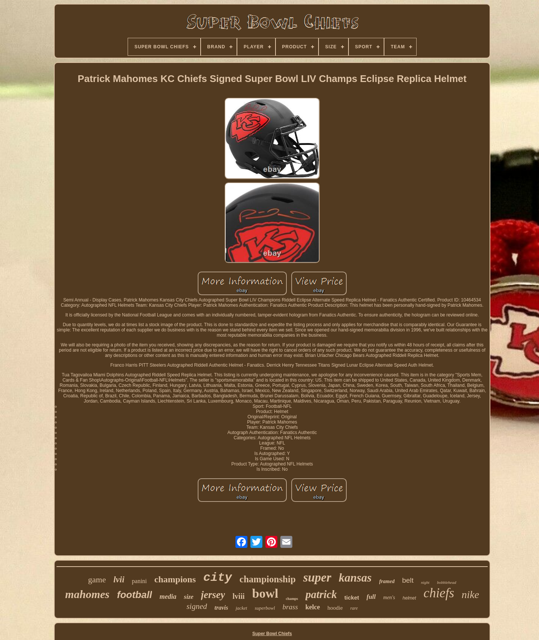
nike (470, 594)
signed (196, 606)
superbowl (265, 608)
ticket (351, 597)
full (371, 596)
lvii (118, 579)
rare (354, 608)
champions (175, 579)
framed (387, 581)
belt (408, 580)
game (97, 579)
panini (139, 581)
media (167, 596)
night (425, 582)
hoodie (335, 608)
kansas (355, 577)
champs (292, 599)
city (217, 578)
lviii (238, 596)
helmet (409, 598)
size (189, 596)
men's (389, 597)
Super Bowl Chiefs (272, 633)
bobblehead (446, 582)
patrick (321, 594)
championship (268, 579)
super (317, 577)
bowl (265, 593)
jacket (241, 608)
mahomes (87, 594)
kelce (312, 607)
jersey (213, 594)
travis (221, 607)
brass (290, 607)
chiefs (439, 593)
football (134, 594)
